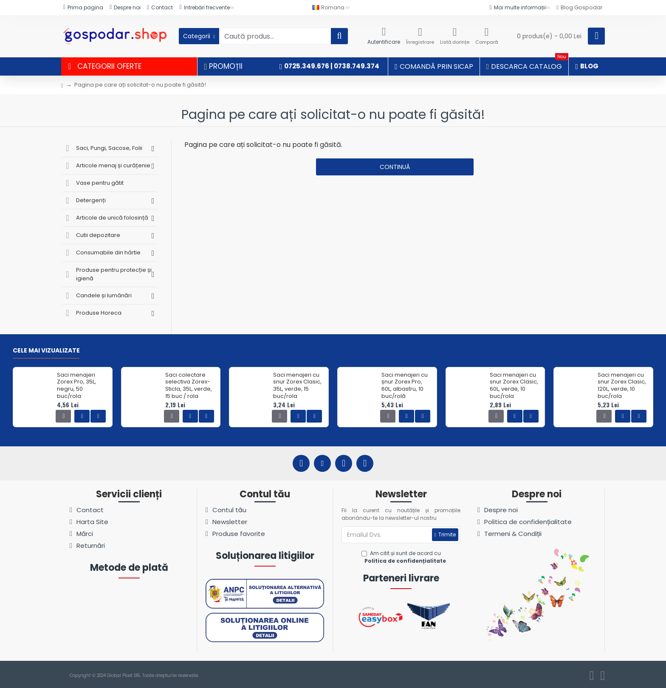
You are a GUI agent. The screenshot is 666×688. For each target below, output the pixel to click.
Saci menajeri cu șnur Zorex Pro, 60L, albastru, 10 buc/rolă (404, 386)
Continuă (395, 167)
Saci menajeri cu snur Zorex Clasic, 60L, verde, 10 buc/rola (514, 386)
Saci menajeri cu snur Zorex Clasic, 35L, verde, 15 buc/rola (297, 386)
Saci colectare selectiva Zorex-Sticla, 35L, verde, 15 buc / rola (188, 386)
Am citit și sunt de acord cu (404, 557)
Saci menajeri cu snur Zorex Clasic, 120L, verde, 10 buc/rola (622, 386)
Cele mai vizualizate (46, 351)
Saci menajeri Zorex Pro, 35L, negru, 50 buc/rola (76, 386)
